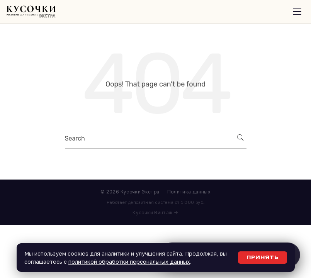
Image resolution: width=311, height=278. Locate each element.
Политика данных (189, 192)
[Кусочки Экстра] (31, 11)
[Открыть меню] (297, 11)
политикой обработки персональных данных (129, 261)
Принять (262, 257)
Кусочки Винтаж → (155, 212)
